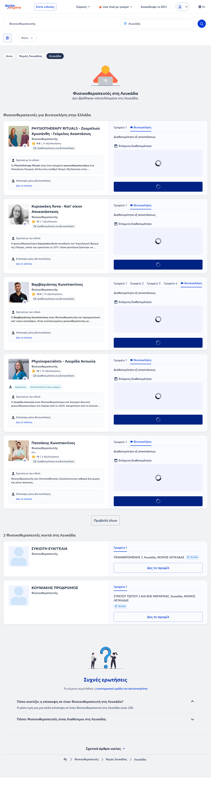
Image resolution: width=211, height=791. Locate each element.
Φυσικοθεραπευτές (86, 773)
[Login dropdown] (182, 6)
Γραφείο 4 (170, 291)
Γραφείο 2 (137, 291)
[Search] (202, 24)
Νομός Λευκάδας (30, 56)
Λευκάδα (55, 56)
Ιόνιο (9, 56)
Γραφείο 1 (120, 127)
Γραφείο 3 (154, 291)
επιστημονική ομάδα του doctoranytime (121, 702)
